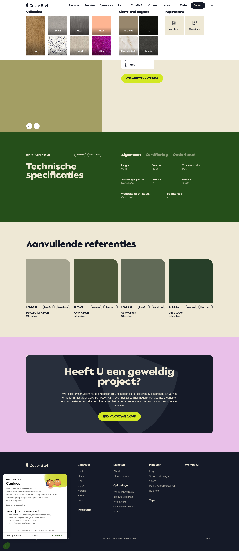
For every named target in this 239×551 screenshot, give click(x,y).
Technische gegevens (140, 52)
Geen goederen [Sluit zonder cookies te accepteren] (13, 535)
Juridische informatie (112, 538)
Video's (152, 481)
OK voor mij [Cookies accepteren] (56, 535)
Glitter (81, 500)
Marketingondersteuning (162, 485)
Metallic (82, 490)
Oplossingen (121, 485)
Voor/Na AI (137, 5)
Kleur (80, 481)
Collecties (84, 465)
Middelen (155, 465)
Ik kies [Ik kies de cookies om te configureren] (35, 535)
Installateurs (119, 501)
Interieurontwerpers (123, 492)
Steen (81, 476)
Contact (198, 5)
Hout (80, 471)
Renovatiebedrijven (123, 496)
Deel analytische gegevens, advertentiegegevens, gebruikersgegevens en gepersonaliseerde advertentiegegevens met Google (30, 517)
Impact (166, 5)
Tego (152, 500)
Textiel (81, 495)
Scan (131, 58)
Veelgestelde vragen (159, 476)
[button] (6, 545)
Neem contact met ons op (119, 416)
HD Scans (154, 490)
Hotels (116, 511)
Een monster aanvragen (142, 78)
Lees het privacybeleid (15, 505)
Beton (81, 485)
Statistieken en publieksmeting (22, 523)
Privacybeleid (130, 538)
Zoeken (184, 5)
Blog (151, 471)
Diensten (90, 5)
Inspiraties (85, 510)
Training (122, 5)
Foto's (132, 65)
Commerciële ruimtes (124, 506)
